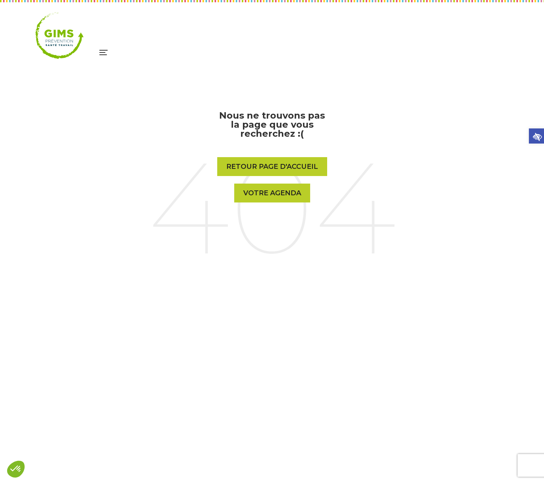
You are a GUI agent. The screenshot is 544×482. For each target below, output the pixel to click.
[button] (536, 136)
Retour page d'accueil (272, 166)
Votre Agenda (272, 193)
